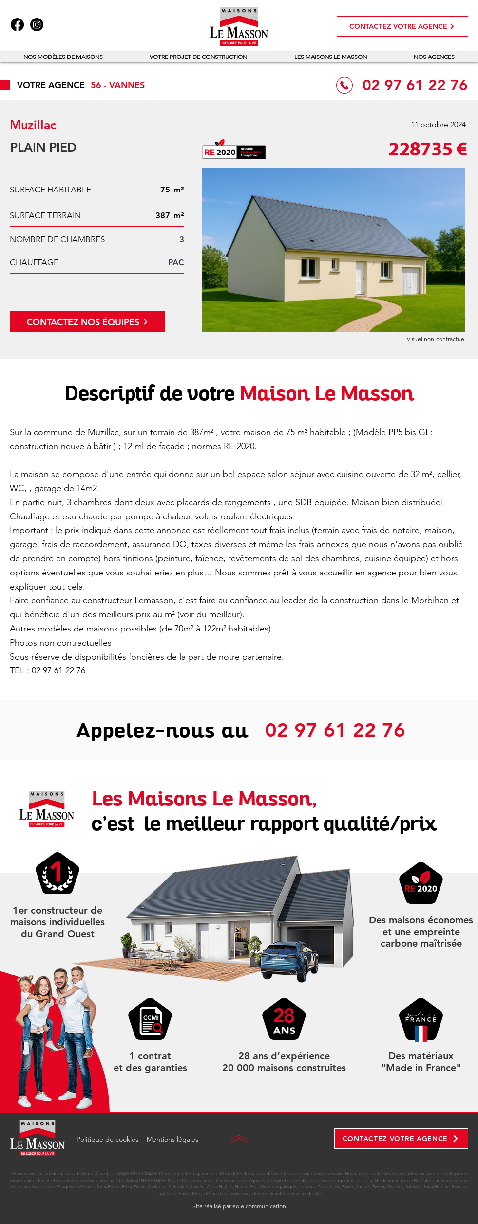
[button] (63, 56)
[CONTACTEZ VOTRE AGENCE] (402, 26)
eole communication (259, 1206)
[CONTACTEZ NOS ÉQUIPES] (87, 321)
